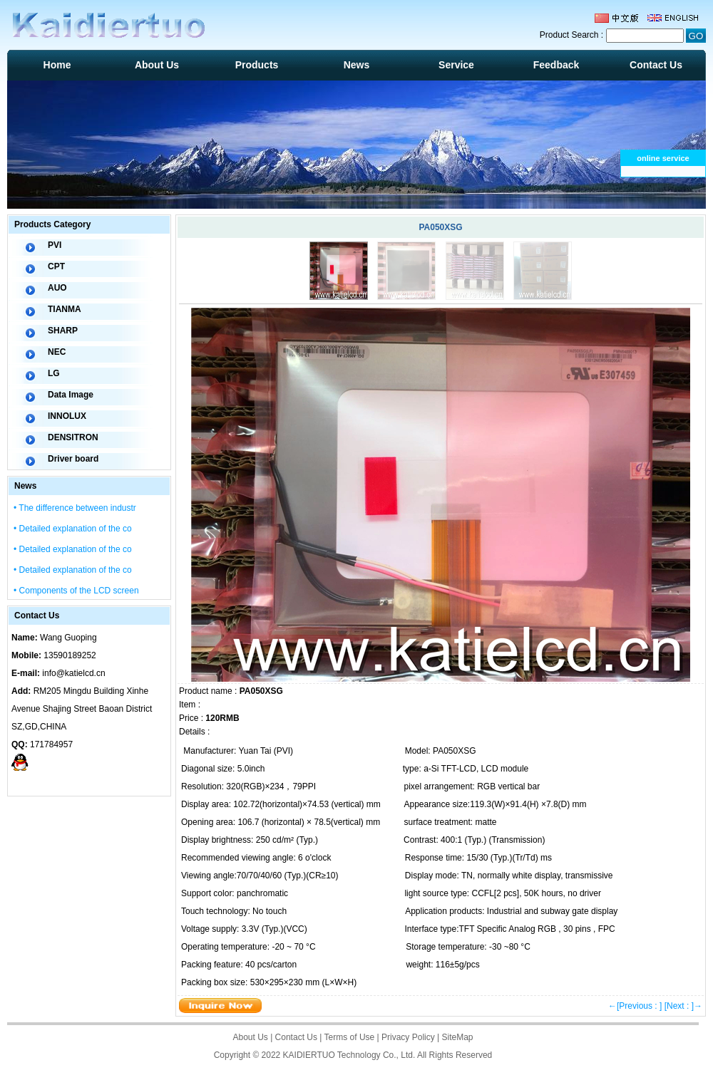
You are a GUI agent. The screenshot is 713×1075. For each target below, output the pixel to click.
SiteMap (457, 1037)
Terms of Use (349, 1037)
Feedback (556, 65)
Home (57, 65)
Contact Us (656, 65)
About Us (157, 65)
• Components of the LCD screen (76, 591)
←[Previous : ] (635, 1006)
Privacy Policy (408, 1037)
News (357, 65)
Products (257, 65)
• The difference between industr (75, 508)
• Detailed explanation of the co (73, 529)
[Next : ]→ (683, 1006)
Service (456, 65)
